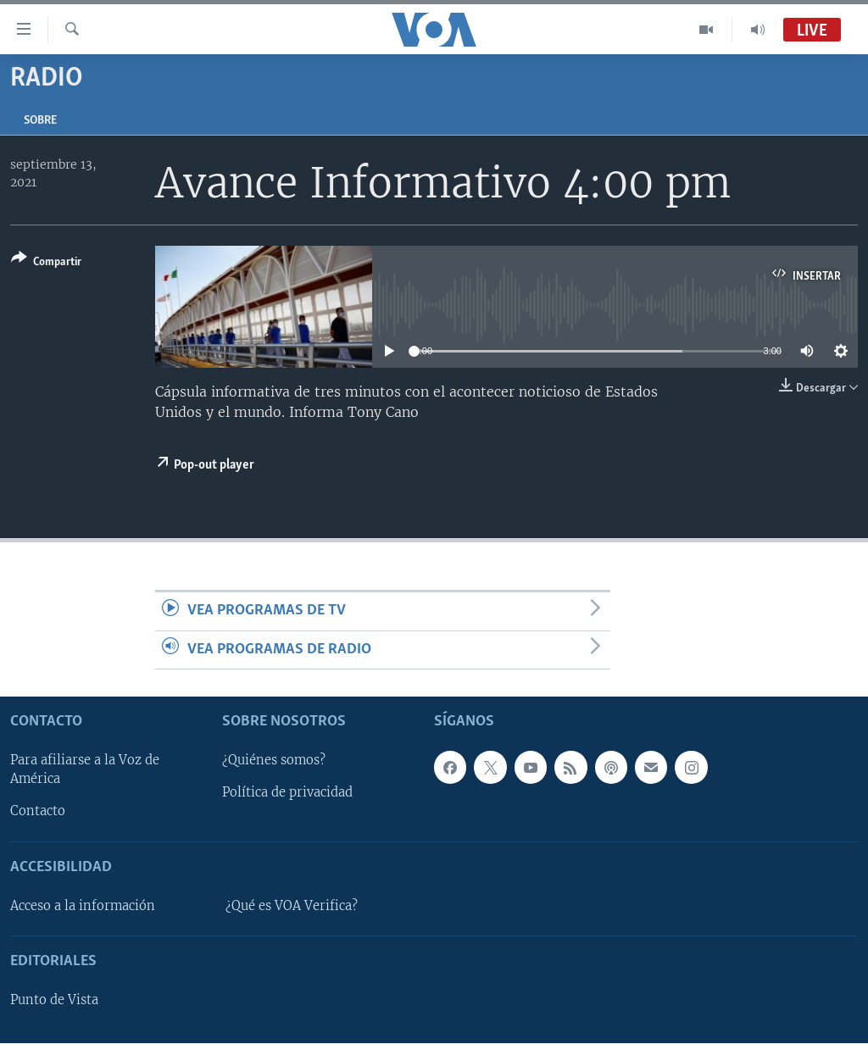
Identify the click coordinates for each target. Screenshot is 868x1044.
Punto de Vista (54, 1000)
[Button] (46, 263)
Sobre (40, 120)
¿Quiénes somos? (274, 761)
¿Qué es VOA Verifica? (291, 906)
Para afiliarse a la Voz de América (84, 770)
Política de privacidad (287, 793)
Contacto (37, 811)
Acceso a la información (82, 906)
